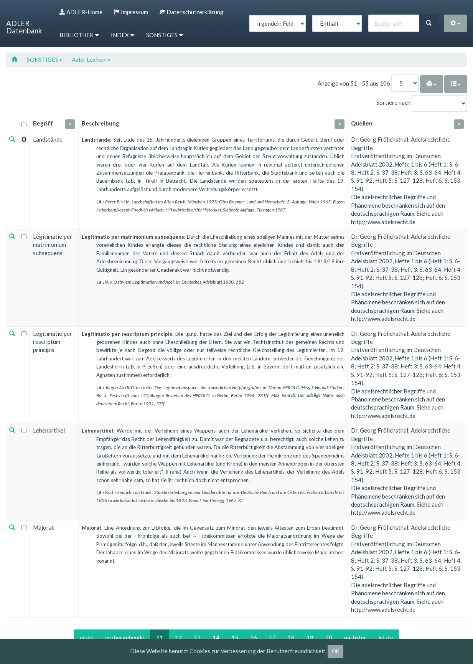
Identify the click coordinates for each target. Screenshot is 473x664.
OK (335, 651)
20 (328, 637)
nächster (355, 637)
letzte (385, 637)
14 (216, 637)
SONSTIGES (44, 59)
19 (310, 637)
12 (178, 637)
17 (272, 637)
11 (159, 637)
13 (197, 637)
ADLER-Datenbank (24, 27)
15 (234, 637)
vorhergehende (124, 637)
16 (253, 637)
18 (291, 637)
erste (86, 637)
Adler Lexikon (91, 59)
